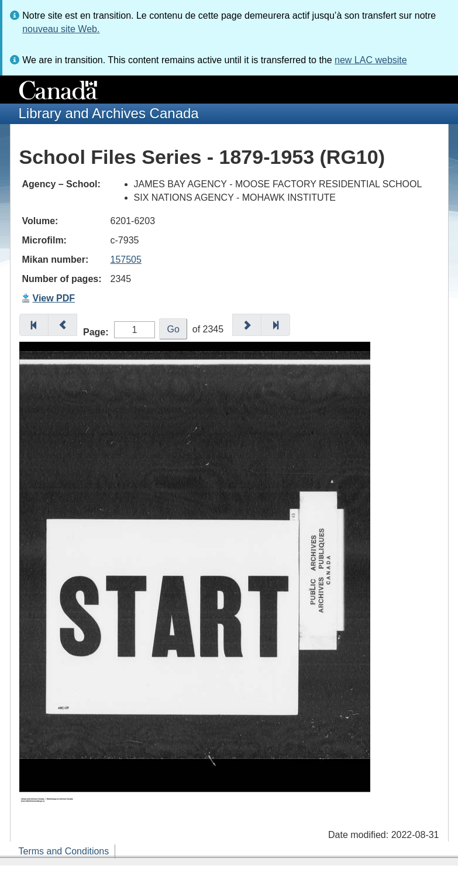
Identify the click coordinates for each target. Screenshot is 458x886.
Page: (96, 332)
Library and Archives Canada (109, 113)
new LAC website (371, 60)
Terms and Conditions (64, 851)
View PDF (54, 298)
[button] (34, 325)
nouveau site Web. (60, 29)
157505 (126, 260)
